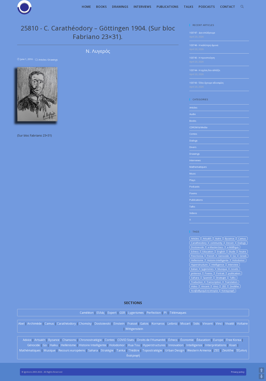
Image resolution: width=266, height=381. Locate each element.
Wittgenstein (134, 329)
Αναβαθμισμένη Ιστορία (204, 290)
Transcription (214, 282)
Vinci (215, 286)
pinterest (196, 273)
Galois (144, 324)
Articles (42, 59)
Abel (21, 324)
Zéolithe (227, 350)
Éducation (203, 340)
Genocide (223, 256)
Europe (218, 340)
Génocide (33, 345)
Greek (243, 256)
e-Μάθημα (232, 247)
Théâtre (133, 350)
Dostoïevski (102, 324)
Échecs (172, 340)
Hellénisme (68, 345)
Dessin (230, 242)
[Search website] (242, 6)
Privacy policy (237, 371)
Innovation (175, 345)
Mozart (185, 324)
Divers (192, 147)
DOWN (261, 376)
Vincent (205, 286)
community (216, 242)
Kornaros (158, 324)
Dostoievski (197, 247)
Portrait (220, 273)
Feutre (242, 251)
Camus (242, 238)
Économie (187, 340)
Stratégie (107, 350)
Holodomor (238, 260)
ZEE (224, 286)
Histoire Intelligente (218, 260)
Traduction (197, 282)
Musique (222, 269)
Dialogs (193, 140)
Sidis (196, 324)
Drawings (53, 59)
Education (207, 251)
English (221, 251)
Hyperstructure (199, 264)
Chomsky (85, 324)
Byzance (229, 238)
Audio (192, 114)
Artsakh (207, 238)
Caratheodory (199, 242)
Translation (231, 282)
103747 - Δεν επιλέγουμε (202, 32)
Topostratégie (152, 350)
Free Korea (197, 256)
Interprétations (215, 345)
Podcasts (194, 186)
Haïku (54, 345)
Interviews (195, 160)
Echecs (195, 251)
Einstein (119, 324)
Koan (232, 345)
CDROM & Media (198, 127)
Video (194, 286)
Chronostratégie (90, 340)
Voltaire (242, 324)
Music (192, 173)
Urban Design (174, 350)
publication (234, 273)
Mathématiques (30, 350)
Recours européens (71, 350)
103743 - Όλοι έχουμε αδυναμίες (206, 82)
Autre (218, 238)
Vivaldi (229, 324)
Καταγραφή (228, 290)
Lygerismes (136, 313)
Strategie (221, 277)
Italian (194, 269)
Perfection (154, 313)
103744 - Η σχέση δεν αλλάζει (204, 70)
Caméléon (86, 313)
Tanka (120, 350)
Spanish (207, 277)
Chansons (69, 340)
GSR (122, 313)
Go (234, 256)
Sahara (195, 277)
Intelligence (217, 264)
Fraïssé (132, 324)
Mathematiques (198, 166)
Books (192, 120)
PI (165, 313)
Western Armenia (199, 350)
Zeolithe (234, 286)
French (210, 256)
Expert (112, 313)
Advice (27, 340)
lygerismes (208, 269)
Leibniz (172, 324)
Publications (196, 199)
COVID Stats (126, 340)
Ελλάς (100, 313)
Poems (193, 193)
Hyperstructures (154, 345)
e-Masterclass (215, 247)
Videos (193, 213)
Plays (192, 180)
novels (234, 269)
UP (261, 370)
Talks (192, 206)
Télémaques (178, 313)
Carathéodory (66, 324)
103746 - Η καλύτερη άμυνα (203, 45)
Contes (193, 133)
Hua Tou (134, 345)
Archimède (34, 324)
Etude (232, 251)
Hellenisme (197, 260)
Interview (233, 264)
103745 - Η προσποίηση (202, 57)
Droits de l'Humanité (151, 340)
